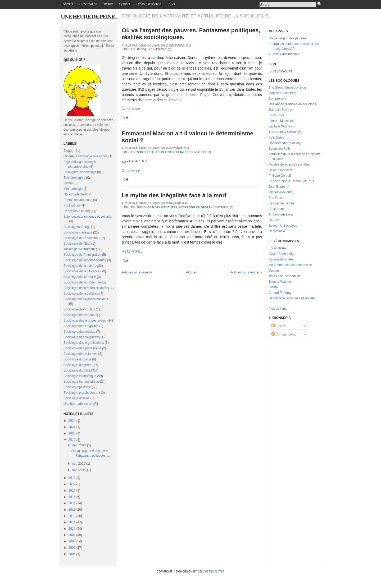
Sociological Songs (77, 227)
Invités (68, 183)
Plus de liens (278, 308)
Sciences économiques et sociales (88, 216)
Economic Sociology (283, 225)
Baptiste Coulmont (281, 126)
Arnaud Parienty (280, 293)
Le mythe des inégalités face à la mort (174, 195)
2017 (72, 484)
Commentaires (283, 334)
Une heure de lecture (78, 404)
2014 (72, 503)
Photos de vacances (78, 200)
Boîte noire (276, 209)
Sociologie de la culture (80, 266)
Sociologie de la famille (80, 277)
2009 (72, 535)
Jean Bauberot (279, 187)
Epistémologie (73, 178)
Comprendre (277, 98)
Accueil (68, 4)
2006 (72, 554)
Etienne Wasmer (280, 281)
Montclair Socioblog (282, 93)
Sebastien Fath (279, 148)
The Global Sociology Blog (287, 87)
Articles (278, 326)
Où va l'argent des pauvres (287, 38)
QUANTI (274, 220)
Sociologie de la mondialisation (85, 288)
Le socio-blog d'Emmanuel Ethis (291, 181)
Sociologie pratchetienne (81, 393)
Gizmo (273, 287)
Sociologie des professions (82, 348)
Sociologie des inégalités (81, 326)
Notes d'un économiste (285, 276)
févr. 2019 (79, 470)
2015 (72, 497)
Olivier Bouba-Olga (282, 254)
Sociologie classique (78, 232)
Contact (124, 4)
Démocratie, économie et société (292, 298)
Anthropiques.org (281, 214)
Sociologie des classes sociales (86, 299)
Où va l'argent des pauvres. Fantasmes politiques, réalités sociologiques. (191, 33)
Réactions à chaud (77, 211)
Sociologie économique (80, 376)
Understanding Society (285, 143)
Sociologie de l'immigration (82, 255)
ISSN (171, 4)
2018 (72, 478)
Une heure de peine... (89, 16)
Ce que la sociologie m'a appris (85, 156)
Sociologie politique (77, 387)
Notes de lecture (75, 194)
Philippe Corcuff (280, 175)
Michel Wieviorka (281, 192)
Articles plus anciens (246, 272)
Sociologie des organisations (84, 343)
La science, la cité (281, 203)
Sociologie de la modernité (82, 282)
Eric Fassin (276, 198)
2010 (72, 528)
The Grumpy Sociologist (285, 132)
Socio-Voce (277, 115)
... (288, 308)
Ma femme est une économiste (290, 265)
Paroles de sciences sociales (289, 164)
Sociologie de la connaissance (85, 260)
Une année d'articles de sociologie (293, 104)
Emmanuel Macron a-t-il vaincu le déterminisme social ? (187, 137)
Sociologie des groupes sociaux (86, 320)
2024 (72, 421)
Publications (72, 205)
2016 (72, 490)
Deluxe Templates (210, 571)
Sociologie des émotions (81, 315)
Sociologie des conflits (79, 309)
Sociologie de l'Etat (77, 243)
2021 (72, 427)
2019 (72, 440)
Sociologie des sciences (80, 354)
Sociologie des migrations (82, 337)
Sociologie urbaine (77, 398)
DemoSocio (277, 231)
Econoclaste (277, 248)
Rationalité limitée (281, 259)
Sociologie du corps (77, 359)
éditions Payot (197, 95)
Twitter (108, 4)
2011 (72, 522)
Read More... (132, 109)
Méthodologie (73, 189)
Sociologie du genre (78, 365)
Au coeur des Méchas (284, 54)
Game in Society (280, 110)
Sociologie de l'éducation (81, 238)
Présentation (88, 4)
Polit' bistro (276, 137)
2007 (72, 547)
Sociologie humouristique (81, 381)
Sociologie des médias (79, 331)
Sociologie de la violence (81, 293)
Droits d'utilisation (149, 4)
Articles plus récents (137, 272)
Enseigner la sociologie (80, 172)
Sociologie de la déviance (81, 271)
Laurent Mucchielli (281, 121)
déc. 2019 (79, 445)
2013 (72, 509)
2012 (72, 516)
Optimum (275, 270)
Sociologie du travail (78, 370)
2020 (72, 433)
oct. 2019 (78, 463)
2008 (72, 541)
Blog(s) (69, 151)
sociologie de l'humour (79, 249)
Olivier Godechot (280, 170)
